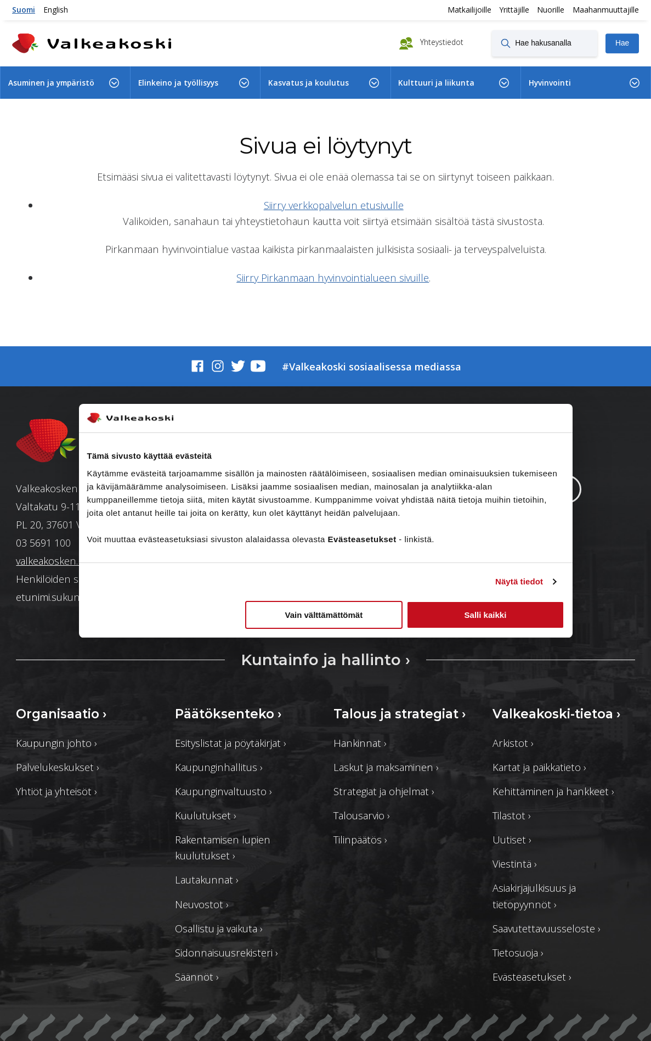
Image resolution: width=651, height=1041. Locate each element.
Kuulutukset (205, 815)
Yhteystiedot (440, 42)
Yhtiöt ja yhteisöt (56, 791)
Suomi (23, 9)
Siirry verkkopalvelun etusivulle (334, 205)
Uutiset (512, 839)
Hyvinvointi (550, 82)
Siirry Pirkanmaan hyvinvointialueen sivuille (332, 277)
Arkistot (513, 743)
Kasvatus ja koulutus (308, 82)
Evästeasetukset (532, 976)
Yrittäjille (514, 9)
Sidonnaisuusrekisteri (226, 952)
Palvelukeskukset (57, 767)
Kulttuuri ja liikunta (436, 82)
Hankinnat (360, 743)
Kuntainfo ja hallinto (325, 659)
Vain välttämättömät (324, 615)
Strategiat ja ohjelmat (383, 791)
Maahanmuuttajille (606, 9)
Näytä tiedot (519, 581)
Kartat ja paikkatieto (539, 767)
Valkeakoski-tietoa (557, 714)
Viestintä (515, 863)
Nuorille (550, 9)
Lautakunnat (207, 879)
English (55, 9)
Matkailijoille (469, 9)
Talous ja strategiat (399, 714)
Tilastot (512, 815)
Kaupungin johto (56, 743)
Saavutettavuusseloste (547, 928)
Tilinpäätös (360, 839)
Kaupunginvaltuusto (223, 791)
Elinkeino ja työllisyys (178, 82)
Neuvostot (202, 904)
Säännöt (197, 976)
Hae (622, 43)
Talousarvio (361, 815)
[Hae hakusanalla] (544, 43)
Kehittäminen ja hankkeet (553, 791)
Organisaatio (61, 714)
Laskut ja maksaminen (386, 767)
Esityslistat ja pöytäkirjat (230, 743)
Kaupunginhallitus (219, 767)
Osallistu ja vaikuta (219, 928)
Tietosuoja (518, 952)
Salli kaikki (486, 615)
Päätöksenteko (228, 714)
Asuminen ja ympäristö (51, 82)
